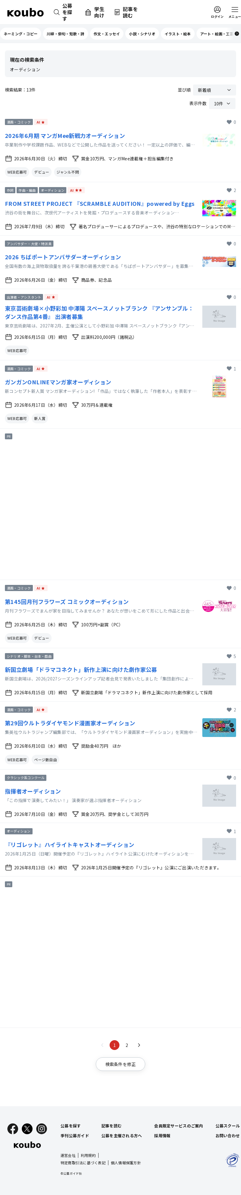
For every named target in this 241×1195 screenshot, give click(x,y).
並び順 (184, 90)
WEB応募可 (17, 171)
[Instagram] (41, 1128)
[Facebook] (12, 1128)
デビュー (41, 171)
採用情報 (162, 1135)
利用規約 (88, 1155)
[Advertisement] (118, 509)
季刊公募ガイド (74, 1135)
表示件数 (198, 103)
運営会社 (68, 1155)
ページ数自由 (45, 759)
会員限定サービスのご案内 (178, 1126)
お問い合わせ (228, 1135)
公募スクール (228, 1126)
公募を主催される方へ (121, 1135)
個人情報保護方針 (126, 1162)
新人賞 (39, 418)
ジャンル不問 (67, 171)
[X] (27, 1128)
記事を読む (111, 1126)
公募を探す (70, 1126)
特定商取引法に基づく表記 (83, 1162)
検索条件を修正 (120, 1064)
